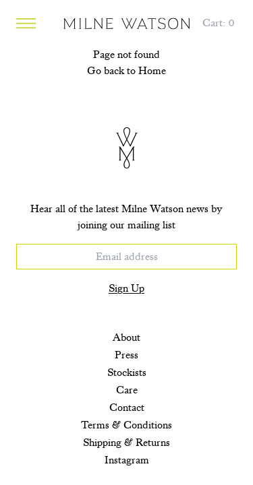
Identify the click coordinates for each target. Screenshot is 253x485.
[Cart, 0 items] (218, 23)
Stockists (126, 372)
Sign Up (126, 288)
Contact (126, 407)
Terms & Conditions (126, 425)
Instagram (127, 460)
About (126, 337)
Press (126, 355)
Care (127, 390)
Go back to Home (126, 70)
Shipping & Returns (126, 442)
